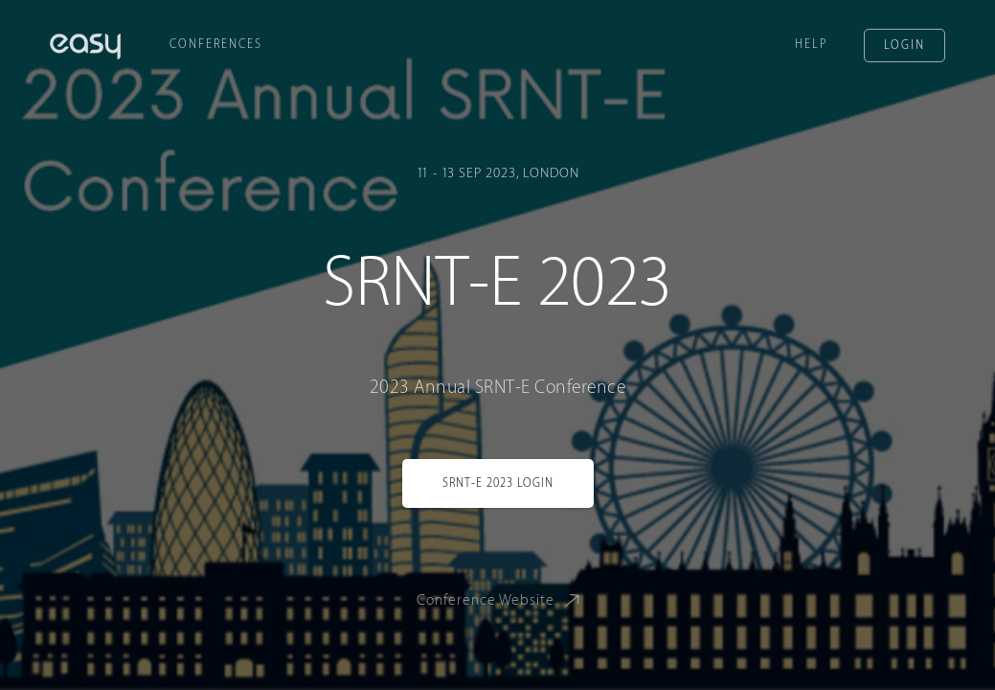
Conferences (216, 44)
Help (811, 44)
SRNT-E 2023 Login (498, 483)
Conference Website (501, 599)
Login (904, 45)
